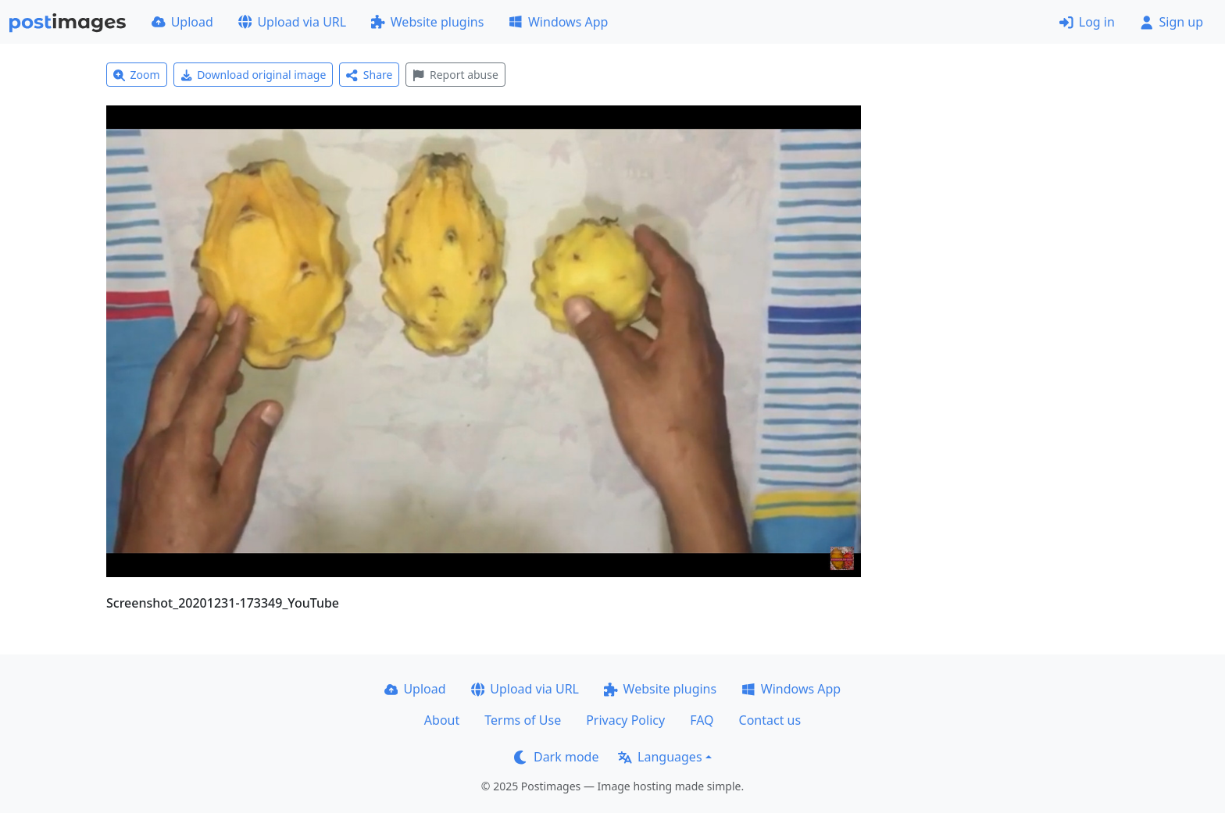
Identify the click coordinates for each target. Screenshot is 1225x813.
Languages (660, 756)
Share (369, 74)
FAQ (701, 720)
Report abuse (455, 74)
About (441, 720)
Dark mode (556, 756)
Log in (1087, 21)
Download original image (253, 74)
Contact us (770, 720)
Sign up (1171, 21)
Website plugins (427, 21)
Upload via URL (292, 21)
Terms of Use (522, 720)
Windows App (558, 21)
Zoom (136, 74)
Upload (182, 21)
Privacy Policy (625, 720)
